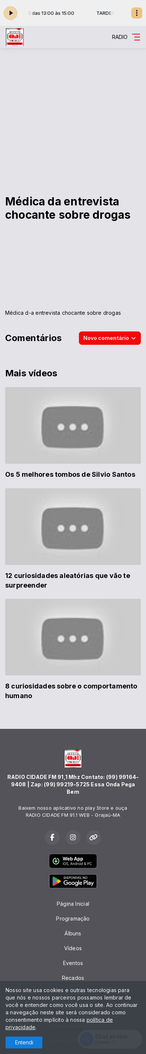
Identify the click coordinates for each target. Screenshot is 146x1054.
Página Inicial (73, 904)
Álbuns (73, 933)
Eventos (73, 963)
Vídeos (73, 948)
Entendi (24, 1042)
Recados (73, 978)
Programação (73, 918)
